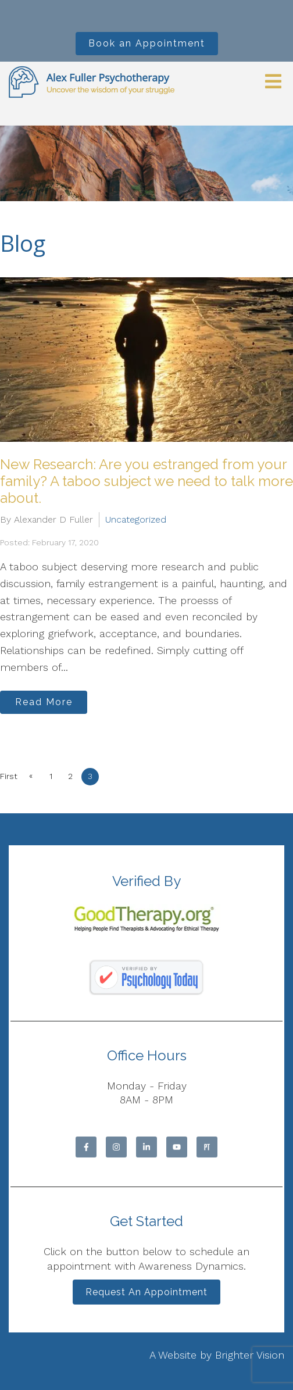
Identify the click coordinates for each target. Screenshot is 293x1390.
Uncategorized (135, 519)
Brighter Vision (249, 1355)
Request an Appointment (146, 1292)
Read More (44, 701)
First (8, 776)
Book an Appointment (146, 43)
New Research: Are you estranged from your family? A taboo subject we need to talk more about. (146, 481)
